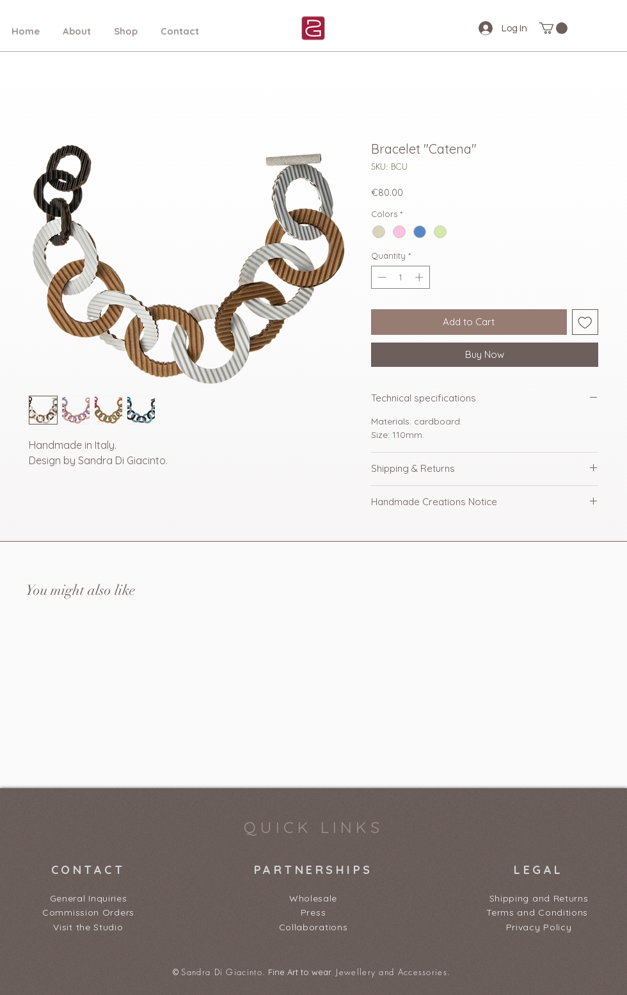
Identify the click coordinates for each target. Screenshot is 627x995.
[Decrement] (380, 277)
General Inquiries (88, 898)
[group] (313, 689)
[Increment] (420, 277)
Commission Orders (88, 912)
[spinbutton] (400, 277)
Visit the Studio (88, 927)
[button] (553, 28)
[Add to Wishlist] (585, 322)
